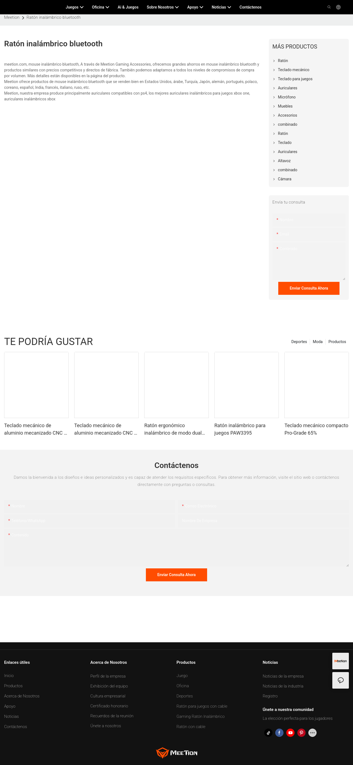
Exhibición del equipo (109, 686)
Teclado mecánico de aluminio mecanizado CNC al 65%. (106, 429)
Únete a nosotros (105, 725)
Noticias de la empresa (283, 676)
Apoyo (9, 706)
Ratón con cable (190, 726)
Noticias (11, 716)
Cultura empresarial (107, 696)
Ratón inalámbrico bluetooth (53, 17)
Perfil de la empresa (108, 676)
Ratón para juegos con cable (201, 706)
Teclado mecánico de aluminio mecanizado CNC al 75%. (36, 429)
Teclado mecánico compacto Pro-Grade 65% (316, 429)
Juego (182, 675)
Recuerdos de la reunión (111, 715)
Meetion (12, 17)
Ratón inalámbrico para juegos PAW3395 (240, 429)
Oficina (182, 685)
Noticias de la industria (283, 686)
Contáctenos (15, 726)
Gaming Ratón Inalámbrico (200, 716)
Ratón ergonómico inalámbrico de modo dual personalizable (173, 429)
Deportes (299, 341)
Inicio (9, 675)
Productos (337, 341)
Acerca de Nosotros (21, 696)
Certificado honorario (109, 706)
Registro (270, 696)
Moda (318, 341)
